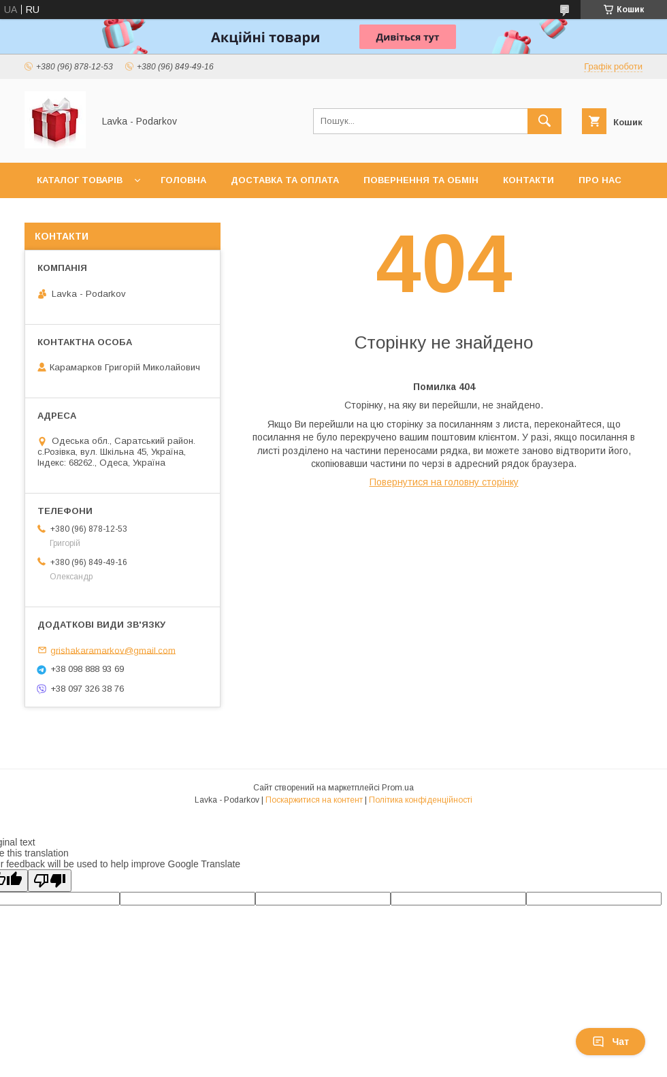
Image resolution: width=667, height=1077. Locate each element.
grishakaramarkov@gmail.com (113, 650)
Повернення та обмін (420, 180)
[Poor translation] (49, 880)
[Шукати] (544, 121)
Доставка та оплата (285, 180)
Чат (610, 1041)
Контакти (528, 180)
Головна (183, 180)
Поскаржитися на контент (314, 800)
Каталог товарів (80, 180)
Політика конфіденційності (420, 800)
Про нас (600, 180)
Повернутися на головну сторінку (444, 482)
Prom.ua (398, 787)
